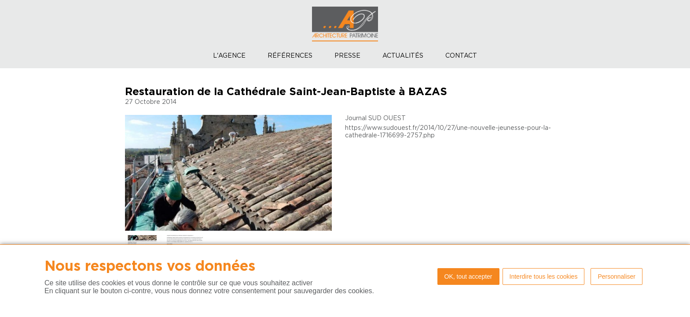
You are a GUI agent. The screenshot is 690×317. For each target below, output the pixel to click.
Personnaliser (616, 276)
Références (290, 56)
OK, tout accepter (468, 276)
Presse (347, 56)
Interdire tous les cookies (544, 276)
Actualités (402, 56)
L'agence (229, 56)
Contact (461, 56)
